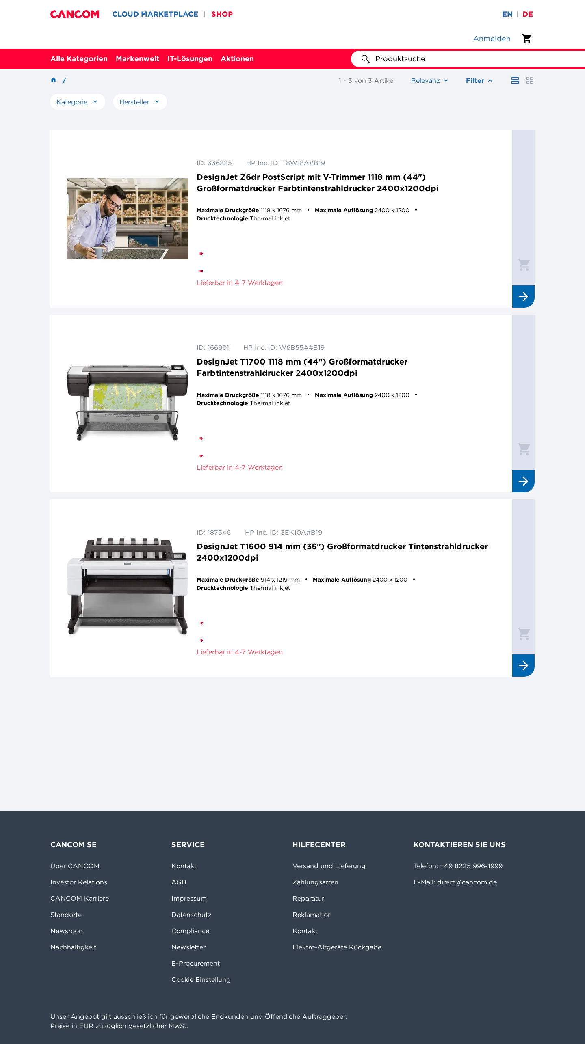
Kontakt (184, 866)
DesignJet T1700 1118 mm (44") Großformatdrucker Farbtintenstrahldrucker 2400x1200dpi (302, 367)
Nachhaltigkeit (73, 947)
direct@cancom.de (467, 882)
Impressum (189, 898)
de (527, 14)
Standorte (66, 914)
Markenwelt (137, 58)
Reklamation (312, 914)
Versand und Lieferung (329, 866)
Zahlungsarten (315, 882)
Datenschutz (191, 914)
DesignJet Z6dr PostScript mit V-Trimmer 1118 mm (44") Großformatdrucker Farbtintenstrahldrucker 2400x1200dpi (318, 182)
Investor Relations (78, 882)
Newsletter (188, 947)
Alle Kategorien (79, 58)
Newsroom (67, 931)
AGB (178, 882)
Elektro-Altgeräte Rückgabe (336, 947)
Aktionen (237, 58)
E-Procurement (195, 963)
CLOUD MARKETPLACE (155, 14)
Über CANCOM (75, 866)
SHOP (222, 14)
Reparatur (308, 898)
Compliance (190, 931)
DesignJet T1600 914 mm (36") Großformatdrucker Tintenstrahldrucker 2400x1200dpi (342, 552)
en (507, 14)
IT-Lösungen (189, 58)
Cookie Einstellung (201, 979)
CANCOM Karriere (79, 898)
